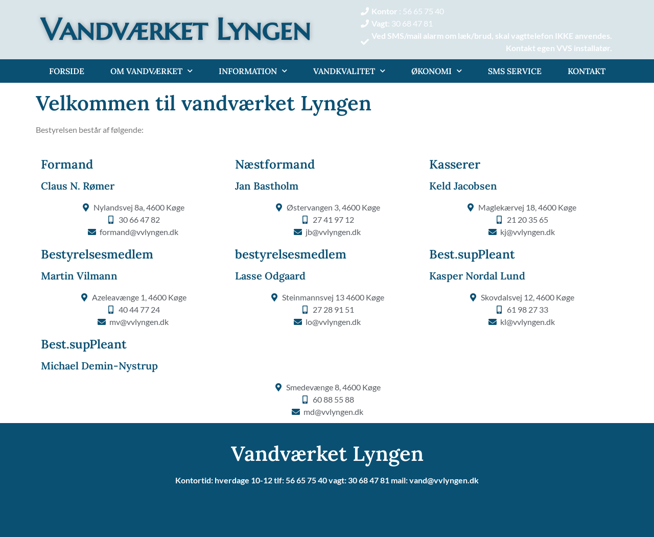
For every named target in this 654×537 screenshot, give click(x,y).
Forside (66, 71)
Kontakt (586, 71)
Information (253, 71)
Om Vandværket (151, 71)
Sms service (515, 71)
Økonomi (436, 71)
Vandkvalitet (349, 71)
